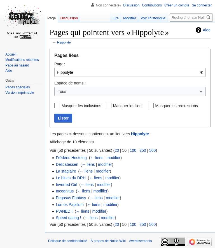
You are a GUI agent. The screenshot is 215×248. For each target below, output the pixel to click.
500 (152, 150)
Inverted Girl (66, 184)
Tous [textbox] (62, 91)
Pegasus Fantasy (71, 198)
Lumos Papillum (70, 204)
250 (142, 150)
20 (116, 150)
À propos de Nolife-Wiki (107, 241)
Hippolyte (64, 42)
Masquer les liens (128, 106)
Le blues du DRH (71, 178)
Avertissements (140, 241)
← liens (96, 157)
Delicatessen (67, 164)
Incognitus (65, 191)
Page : (59, 64)
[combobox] (130, 72)
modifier (113, 157)
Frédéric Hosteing (71, 157)
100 (133, 150)
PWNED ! (64, 211)
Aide (207, 30)
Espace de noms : (70, 83)
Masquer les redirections (176, 106)
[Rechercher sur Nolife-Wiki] (191, 17)
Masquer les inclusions (81, 106)
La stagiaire (66, 171)
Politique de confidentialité (67, 241)
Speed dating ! (68, 217)
